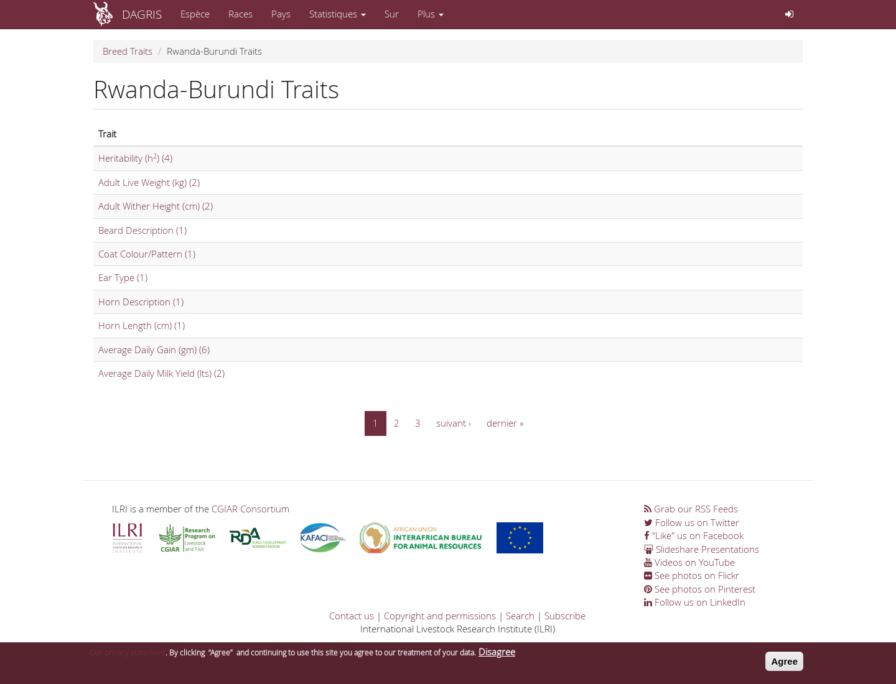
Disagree (496, 655)
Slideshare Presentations (701, 549)
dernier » (505, 423)
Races (240, 13)
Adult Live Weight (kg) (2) (149, 182)
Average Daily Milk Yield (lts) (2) (161, 373)
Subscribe (565, 615)
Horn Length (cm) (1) (141, 325)
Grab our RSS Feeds (691, 508)
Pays (281, 13)
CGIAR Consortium (250, 508)
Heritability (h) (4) (135, 158)
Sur (392, 13)
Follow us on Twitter (691, 522)
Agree (784, 664)
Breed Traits (127, 51)
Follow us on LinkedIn (694, 602)
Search (520, 615)
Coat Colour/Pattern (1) (146, 253)
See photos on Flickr (691, 575)
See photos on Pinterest (699, 589)
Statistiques (337, 13)
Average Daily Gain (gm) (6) (154, 349)
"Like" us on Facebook (694, 535)
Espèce (195, 13)
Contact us (351, 615)
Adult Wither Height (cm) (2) (155, 206)
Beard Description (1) (142, 230)
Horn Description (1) (141, 301)
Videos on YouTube (689, 562)
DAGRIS (142, 14)
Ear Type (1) (122, 277)
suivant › (453, 423)
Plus (431, 13)
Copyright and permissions (440, 615)
